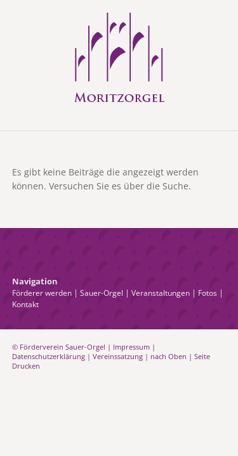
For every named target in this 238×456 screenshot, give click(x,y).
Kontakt (25, 304)
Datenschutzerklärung (48, 356)
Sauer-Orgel (101, 293)
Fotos (207, 293)
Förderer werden (42, 293)
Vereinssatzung (118, 356)
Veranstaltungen (160, 293)
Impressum (131, 347)
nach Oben (168, 356)
